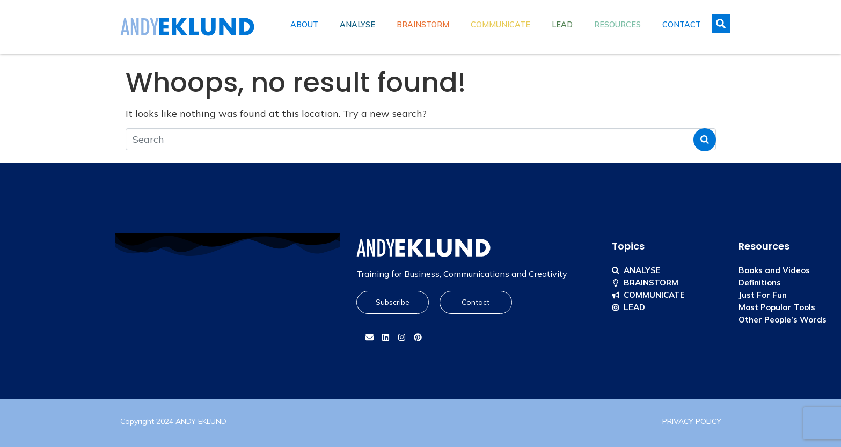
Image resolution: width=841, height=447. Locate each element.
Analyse (357, 25)
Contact (681, 25)
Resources (617, 25)
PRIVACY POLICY (691, 421)
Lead (562, 25)
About (304, 25)
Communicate (500, 25)
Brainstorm (423, 25)
